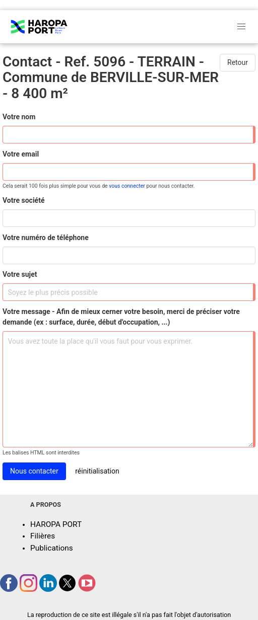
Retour (237, 62)
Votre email (21, 154)
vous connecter (127, 186)
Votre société (23, 200)
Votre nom (19, 117)
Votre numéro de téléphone (46, 238)
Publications (51, 548)
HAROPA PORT (56, 524)
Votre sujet (20, 274)
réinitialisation (97, 471)
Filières (42, 535)
